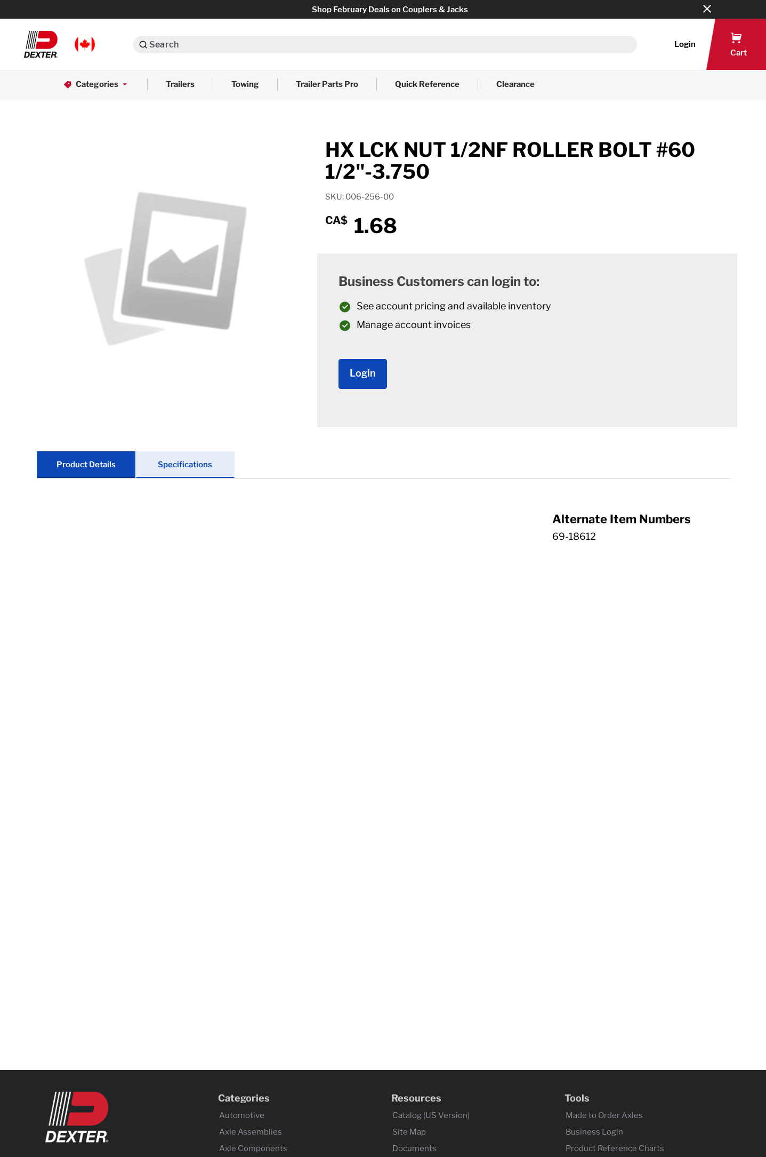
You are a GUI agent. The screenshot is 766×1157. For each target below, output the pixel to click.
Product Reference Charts (615, 1148)
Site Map (409, 1132)
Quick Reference (427, 84)
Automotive (241, 1115)
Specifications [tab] (185, 464)
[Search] (143, 44)
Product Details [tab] (86, 464)
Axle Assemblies (250, 1132)
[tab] (383, 538)
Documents (414, 1148)
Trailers (180, 84)
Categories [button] (96, 84)
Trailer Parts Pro (327, 84)
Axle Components (253, 1148)
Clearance (515, 84)
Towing (245, 84)
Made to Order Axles (604, 1115)
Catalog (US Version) (431, 1115)
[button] (59, 44)
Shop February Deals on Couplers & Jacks (390, 9)
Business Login (594, 1132)
